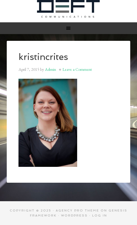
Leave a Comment (77, 69)
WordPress (74, 215)
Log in (99, 215)
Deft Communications (68, 9)
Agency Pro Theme (77, 210)
